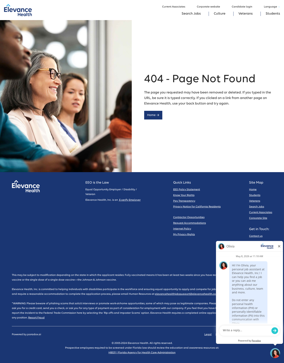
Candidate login (244, 7)
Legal (208, 334)
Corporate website (210, 7)
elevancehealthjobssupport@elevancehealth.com (186, 294)
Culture (219, 13)
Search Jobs (191, 13)
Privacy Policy (224, 334)
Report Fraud (36, 317)
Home (153, 115)
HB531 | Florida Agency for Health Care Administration (142, 352)
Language (272, 7)
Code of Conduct (247, 334)
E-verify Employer (130, 200)
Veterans (245, 13)
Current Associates (175, 7)
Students (273, 13)
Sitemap (267, 334)
